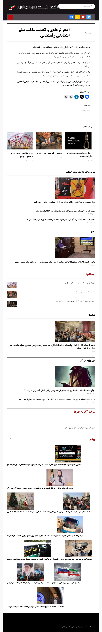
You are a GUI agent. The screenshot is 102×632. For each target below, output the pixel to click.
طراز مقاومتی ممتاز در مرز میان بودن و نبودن (21, 155)
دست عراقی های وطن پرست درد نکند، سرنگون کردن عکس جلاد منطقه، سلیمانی (63, 512)
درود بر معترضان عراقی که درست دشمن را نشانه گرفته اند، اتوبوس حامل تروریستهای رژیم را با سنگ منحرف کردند (45, 536)
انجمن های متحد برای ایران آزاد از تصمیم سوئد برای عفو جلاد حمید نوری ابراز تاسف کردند (61, 219)
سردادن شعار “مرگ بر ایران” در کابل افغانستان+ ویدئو (25, 583)
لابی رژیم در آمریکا (86, 360)
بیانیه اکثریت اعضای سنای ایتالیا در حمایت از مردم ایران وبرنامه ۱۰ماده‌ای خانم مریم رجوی (55, 261)
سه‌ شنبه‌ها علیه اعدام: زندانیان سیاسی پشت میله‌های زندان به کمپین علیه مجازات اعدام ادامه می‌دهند (56, 399)
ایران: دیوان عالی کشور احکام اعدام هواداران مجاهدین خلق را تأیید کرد (64, 202)
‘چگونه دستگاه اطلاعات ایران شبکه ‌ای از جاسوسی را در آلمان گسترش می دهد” (59, 390)
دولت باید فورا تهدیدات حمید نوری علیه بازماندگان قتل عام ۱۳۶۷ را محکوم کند (65, 211)
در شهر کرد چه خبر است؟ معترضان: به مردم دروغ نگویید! (72, 559)
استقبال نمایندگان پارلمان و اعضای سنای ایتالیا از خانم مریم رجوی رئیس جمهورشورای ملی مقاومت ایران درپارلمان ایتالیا (51, 346)
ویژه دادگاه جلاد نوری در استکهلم (80, 172)
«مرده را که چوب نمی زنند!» (49, 153)
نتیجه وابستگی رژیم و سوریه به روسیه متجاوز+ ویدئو (63, 583)
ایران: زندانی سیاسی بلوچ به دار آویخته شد (79, 155)
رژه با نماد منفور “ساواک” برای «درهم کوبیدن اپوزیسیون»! (75, 302)
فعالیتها (92, 315)
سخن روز (91, 232)
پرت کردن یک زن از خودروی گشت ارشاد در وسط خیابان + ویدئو (29, 559)
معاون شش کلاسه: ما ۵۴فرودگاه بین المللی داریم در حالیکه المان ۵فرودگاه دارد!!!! (35, 607)
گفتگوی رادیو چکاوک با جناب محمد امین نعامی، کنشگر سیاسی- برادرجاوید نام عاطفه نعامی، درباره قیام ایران (44, 465)
